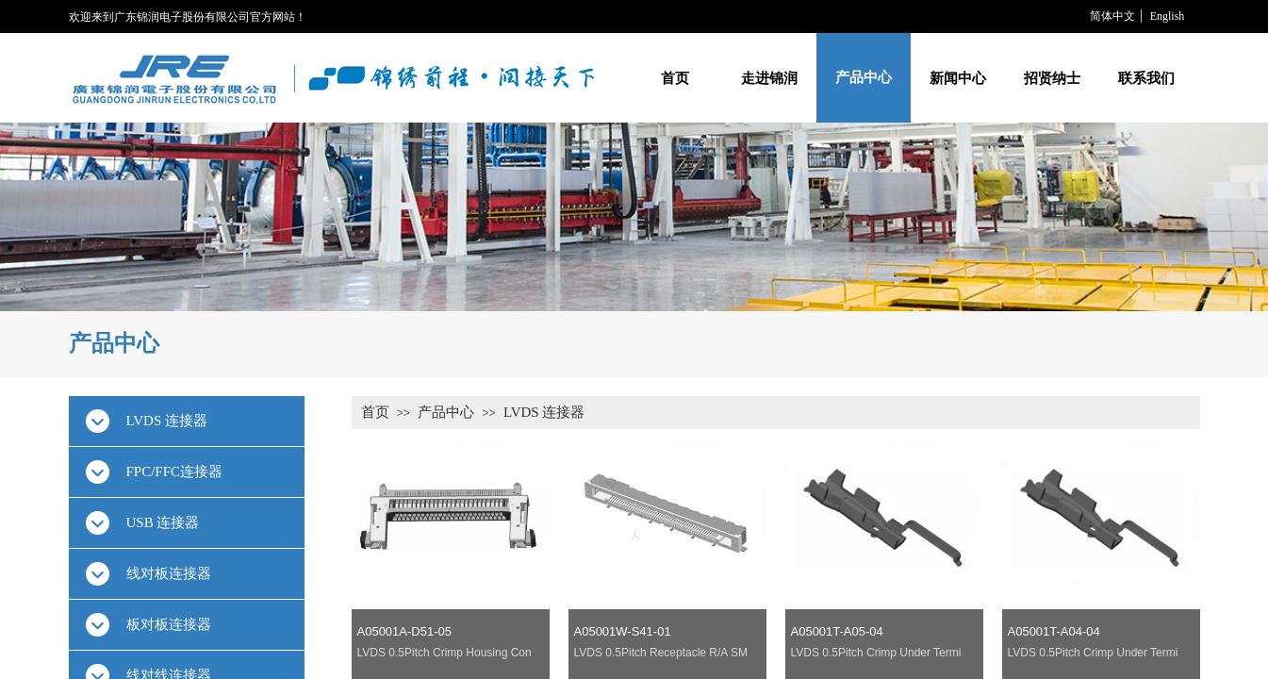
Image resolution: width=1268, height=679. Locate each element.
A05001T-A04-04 (1054, 631)
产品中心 (863, 77)
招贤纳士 (1052, 78)
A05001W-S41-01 (622, 631)
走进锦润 (769, 78)
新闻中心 (958, 78)
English (1167, 16)
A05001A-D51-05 (404, 631)
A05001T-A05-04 (837, 631)
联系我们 (1146, 78)
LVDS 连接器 (544, 412)
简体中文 (1112, 16)
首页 (675, 78)
